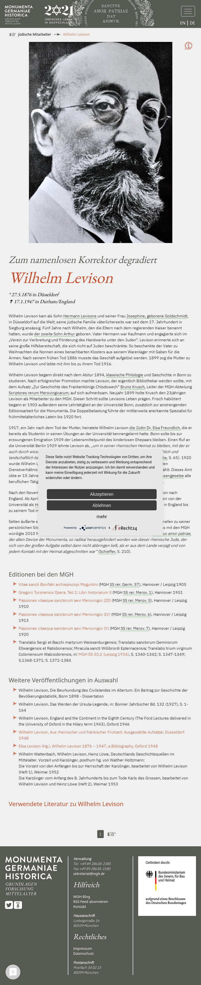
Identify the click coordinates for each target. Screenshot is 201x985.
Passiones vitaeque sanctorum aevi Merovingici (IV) (64, 614)
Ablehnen (101, 505)
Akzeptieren (102, 494)
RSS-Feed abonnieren (90, 901)
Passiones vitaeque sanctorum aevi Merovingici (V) (64, 628)
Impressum (82, 948)
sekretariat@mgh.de (89, 873)
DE (192, 23)
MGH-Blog (81, 896)
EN (182, 23)
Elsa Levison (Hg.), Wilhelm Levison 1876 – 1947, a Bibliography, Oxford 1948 (88, 745)
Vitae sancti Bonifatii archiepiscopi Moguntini (58, 584)
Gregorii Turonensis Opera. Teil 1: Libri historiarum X (65, 592)
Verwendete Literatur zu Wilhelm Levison (66, 804)
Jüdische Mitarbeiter (34, 34)
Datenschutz (83, 953)
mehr (102, 516)
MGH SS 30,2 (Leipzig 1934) (104, 654)
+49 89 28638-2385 (95, 864)
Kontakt (79, 906)
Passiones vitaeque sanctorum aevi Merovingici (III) (65, 600)
